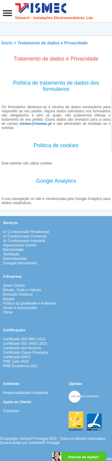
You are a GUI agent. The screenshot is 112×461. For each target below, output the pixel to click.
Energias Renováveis (20, 263)
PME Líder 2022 (16, 361)
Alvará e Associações (20, 308)
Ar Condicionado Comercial (25, 236)
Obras (8, 312)
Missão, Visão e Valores (22, 290)
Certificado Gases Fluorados (25, 352)
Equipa (8, 299)
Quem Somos (14, 285)
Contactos (11, 411)
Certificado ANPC (17, 357)
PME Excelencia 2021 (20, 366)
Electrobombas (15, 259)
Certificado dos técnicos (22, 348)
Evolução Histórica (18, 294)
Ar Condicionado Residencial (26, 232)
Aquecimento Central (19, 245)
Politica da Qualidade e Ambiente (29, 303)
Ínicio (7, 43)
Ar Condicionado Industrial (24, 241)
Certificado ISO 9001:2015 (24, 339)
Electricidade (13, 250)
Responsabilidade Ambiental (25, 393)
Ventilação (11, 254)
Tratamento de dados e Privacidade (53, 43)
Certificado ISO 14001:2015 (25, 344)
